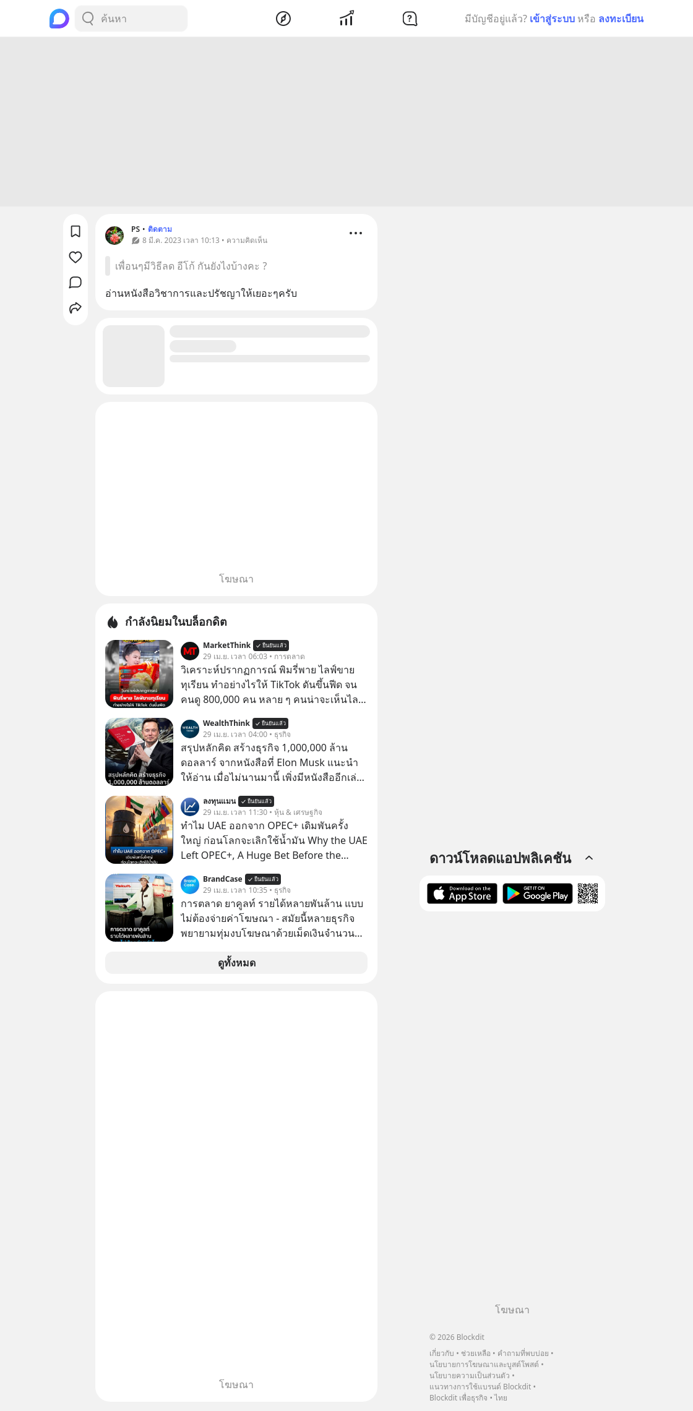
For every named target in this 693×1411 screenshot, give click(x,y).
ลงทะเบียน (621, 18)
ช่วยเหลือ (476, 1353)
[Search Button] (88, 18)
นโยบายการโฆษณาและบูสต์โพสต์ (484, 1364)
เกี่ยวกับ (441, 1353)
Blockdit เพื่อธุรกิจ (458, 1397)
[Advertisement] (346, 123)
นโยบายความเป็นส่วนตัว (469, 1375)
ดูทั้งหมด (237, 964)
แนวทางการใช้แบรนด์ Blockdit (480, 1386)
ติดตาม (160, 231)
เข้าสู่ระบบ (552, 18)
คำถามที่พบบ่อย (523, 1353)
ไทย (500, 1397)
